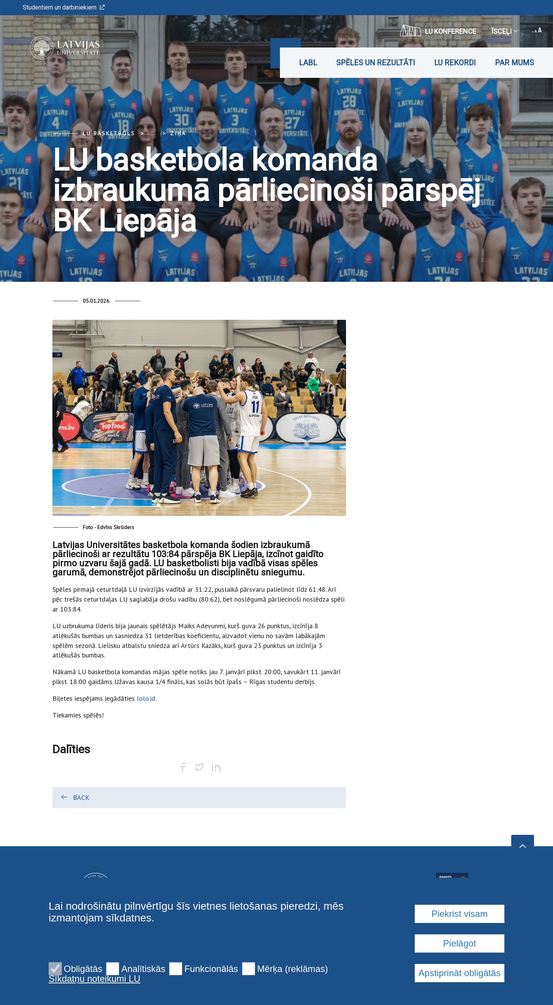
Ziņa (178, 133)
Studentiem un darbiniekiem (64, 7)
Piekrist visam (459, 914)
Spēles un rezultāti (375, 62)
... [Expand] (152, 133)
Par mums (514, 62)
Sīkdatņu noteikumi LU (94, 978)
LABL (308, 62)
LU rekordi (455, 62)
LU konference (438, 30)
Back (74, 797)
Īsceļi (504, 31)
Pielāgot (459, 943)
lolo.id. (145, 698)
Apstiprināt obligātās (460, 973)
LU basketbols (109, 133)
